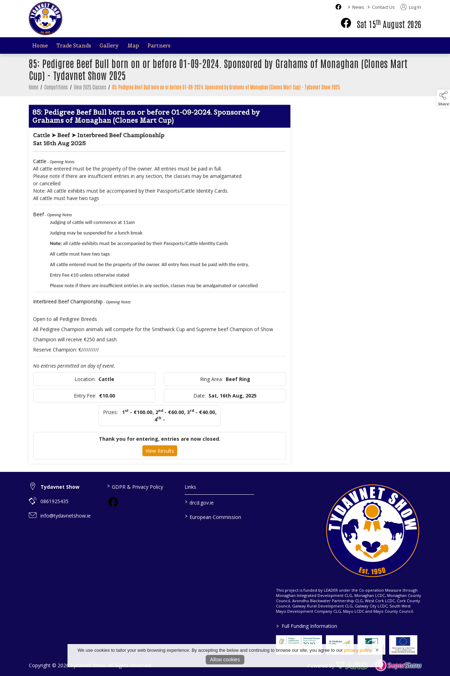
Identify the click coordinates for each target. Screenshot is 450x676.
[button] (443, 98)
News (358, 7)
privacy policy (357, 650)
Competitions (56, 91)
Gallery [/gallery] (109, 45)
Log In (410, 7)
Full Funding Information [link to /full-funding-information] (306, 626)
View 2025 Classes (90, 91)
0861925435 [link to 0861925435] (54, 501)
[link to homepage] (45, 18)
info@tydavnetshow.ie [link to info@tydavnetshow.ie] (65, 515)
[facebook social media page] (338, 7)
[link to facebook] (113, 502)
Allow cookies (225, 659)
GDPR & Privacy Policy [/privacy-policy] (135, 486)
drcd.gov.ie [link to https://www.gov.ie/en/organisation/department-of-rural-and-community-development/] (199, 502)
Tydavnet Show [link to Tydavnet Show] (59, 486)
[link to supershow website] (398, 665)
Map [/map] (133, 45)
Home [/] (40, 45)
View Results (160, 454)
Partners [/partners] (159, 45)
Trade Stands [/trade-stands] (73, 45)
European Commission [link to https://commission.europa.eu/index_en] (213, 516)
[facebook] (346, 23)
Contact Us (383, 7)
